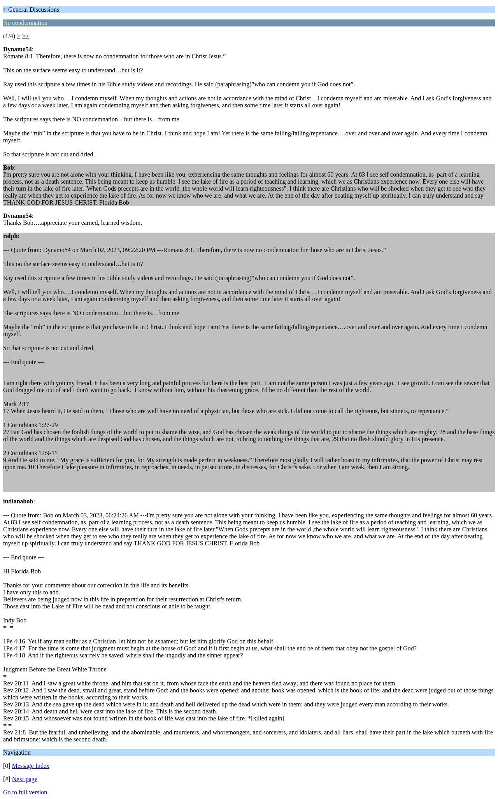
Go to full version (25, 792)
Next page (24, 779)
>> (25, 36)
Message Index (30, 765)
